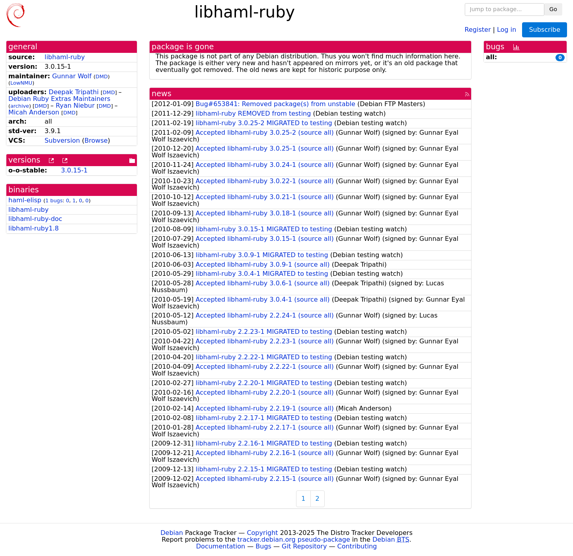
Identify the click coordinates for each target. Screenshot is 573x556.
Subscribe (544, 29)
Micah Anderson (33, 112)
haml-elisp (24, 200)
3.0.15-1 (74, 170)
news (162, 93)
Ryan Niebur (75, 105)
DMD (102, 76)
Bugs (263, 546)
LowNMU (21, 83)
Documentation (220, 546)
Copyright (262, 533)
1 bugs (53, 200)
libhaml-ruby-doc (35, 219)
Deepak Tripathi (74, 92)
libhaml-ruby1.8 (33, 228)
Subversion (62, 140)
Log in (506, 29)
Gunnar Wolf (72, 76)
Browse (95, 140)
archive (19, 106)
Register (478, 29)
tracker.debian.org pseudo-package (294, 539)
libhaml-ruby (65, 57)
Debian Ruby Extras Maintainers (59, 99)
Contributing (357, 546)
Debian (171, 533)
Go (553, 9)
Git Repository (304, 546)
